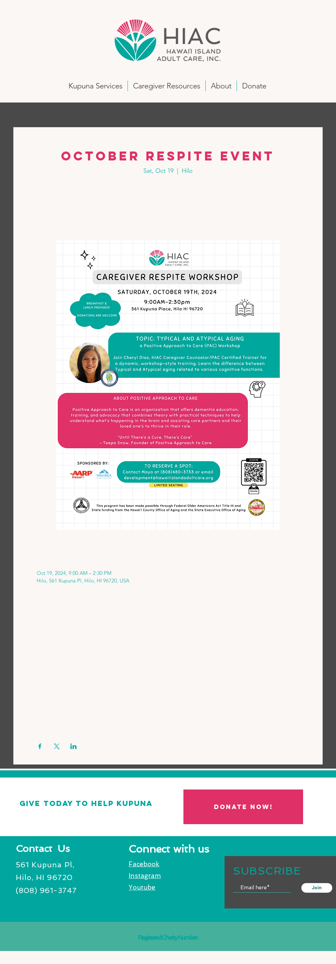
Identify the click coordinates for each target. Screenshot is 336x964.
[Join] (316, 888)
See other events (167, 208)
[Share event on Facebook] (40, 746)
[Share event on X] (56, 746)
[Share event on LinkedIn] (73, 746)
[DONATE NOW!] (243, 807)
